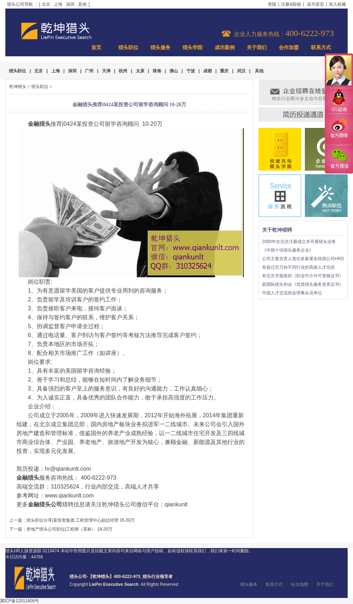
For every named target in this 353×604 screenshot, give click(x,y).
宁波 (190, 70)
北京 (46, 4)
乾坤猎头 (17, 86)
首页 (96, 47)
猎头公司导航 (20, 4)
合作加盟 (289, 47)
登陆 (272, 4)
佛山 (173, 70)
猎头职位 (128, 47)
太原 (140, 70)
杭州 (123, 70)
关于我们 (257, 47)
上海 (58, 4)
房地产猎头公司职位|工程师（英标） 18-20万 (69, 529)
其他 (82, 4)
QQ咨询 (339, 101)
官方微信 (339, 159)
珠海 (157, 70)
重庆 (224, 70)
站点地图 (299, 584)
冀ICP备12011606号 (19, 600)
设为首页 (315, 4)
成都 (207, 70)
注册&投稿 (291, 4)
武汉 (241, 70)
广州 (89, 70)
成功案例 (225, 47)
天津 (106, 70)
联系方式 (321, 47)
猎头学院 (193, 47)
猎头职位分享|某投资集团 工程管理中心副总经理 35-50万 (80, 520)
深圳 (70, 4)
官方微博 (339, 129)
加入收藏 (337, 4)
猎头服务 (160, 47)
